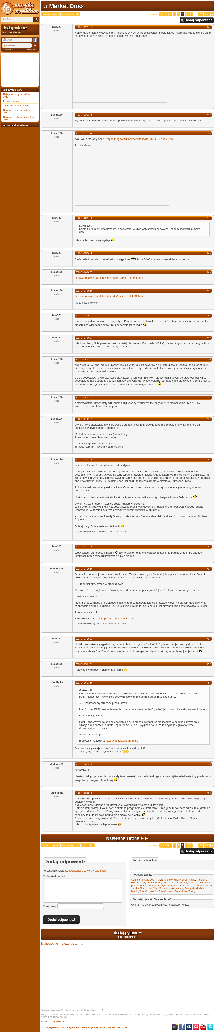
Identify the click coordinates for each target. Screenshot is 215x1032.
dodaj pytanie (127, 934)
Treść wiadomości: (54, 876)
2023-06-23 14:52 (84, 218)
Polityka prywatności (93, 1027)
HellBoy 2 (202, 879)
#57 (209, 664)
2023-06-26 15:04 (84, 764)
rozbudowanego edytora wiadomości (85, 870)
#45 (209, 253)
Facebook (182, 1027)
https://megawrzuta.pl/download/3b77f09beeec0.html (140, 139)
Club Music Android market (168, 888)
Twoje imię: (49, 906)
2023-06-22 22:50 (84, 115)
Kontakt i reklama (117, 1027)
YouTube (203, 1027)
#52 (209, 419)
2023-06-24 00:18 (84, 291)
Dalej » (209, 14)
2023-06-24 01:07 (84, 359)
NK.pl (189, 1027)
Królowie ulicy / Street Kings (179, 879)
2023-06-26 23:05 (84, 793)
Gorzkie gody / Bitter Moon (146, 882)
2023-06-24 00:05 (84, 272)
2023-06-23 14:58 (84, 253)
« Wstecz (165, 14)
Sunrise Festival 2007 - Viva (147, 879)
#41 (209, 27)
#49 (209, 338)
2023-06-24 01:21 (84, 419)
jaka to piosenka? (70, 14)
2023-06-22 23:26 (84, 133)
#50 (209, 359)
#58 (209, 683)
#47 (209, 291)
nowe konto (8, 50)
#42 (209, 115)
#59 (209, 764)
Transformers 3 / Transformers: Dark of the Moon (166, 891)
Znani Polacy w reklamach (16, 105)
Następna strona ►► (127, 838)
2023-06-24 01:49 (84, 460)
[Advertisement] (108, 71)
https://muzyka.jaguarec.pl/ (117, 618)
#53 (209, 460)
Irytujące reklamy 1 (12, 101)
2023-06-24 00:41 (84, 315)
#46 (209, 272)
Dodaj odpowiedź (198, 20)
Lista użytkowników (53, 1027)
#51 (209, 397)
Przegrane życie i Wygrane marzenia (169, 885)
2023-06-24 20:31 (84, 639)
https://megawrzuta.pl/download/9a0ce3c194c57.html (109, 296)
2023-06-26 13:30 (84, 683)
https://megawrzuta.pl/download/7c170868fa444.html (109, 277)
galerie (18, 90)
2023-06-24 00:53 (84, 338)
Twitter (210, 1027)
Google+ (175, 1027)
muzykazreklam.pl (50, 14)
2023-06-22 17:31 (84, 27)
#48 (209, 315)
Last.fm (196, 1027)
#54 (209, 547)
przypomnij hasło (30, 50)
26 (200, 14)
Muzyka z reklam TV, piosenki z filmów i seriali (20, 8)
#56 (209, 639)
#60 (209, 793)
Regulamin (73, 1027)
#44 (209, 218)
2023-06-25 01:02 (84, 664)
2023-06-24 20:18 (84, 569)
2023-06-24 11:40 (84, 547)
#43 (209, 133)
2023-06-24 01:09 (84, 397)
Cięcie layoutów (59, 1021)
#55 (209, 569)
